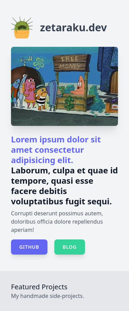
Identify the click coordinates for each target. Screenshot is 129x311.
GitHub (29, 247)
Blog (70, 247)
